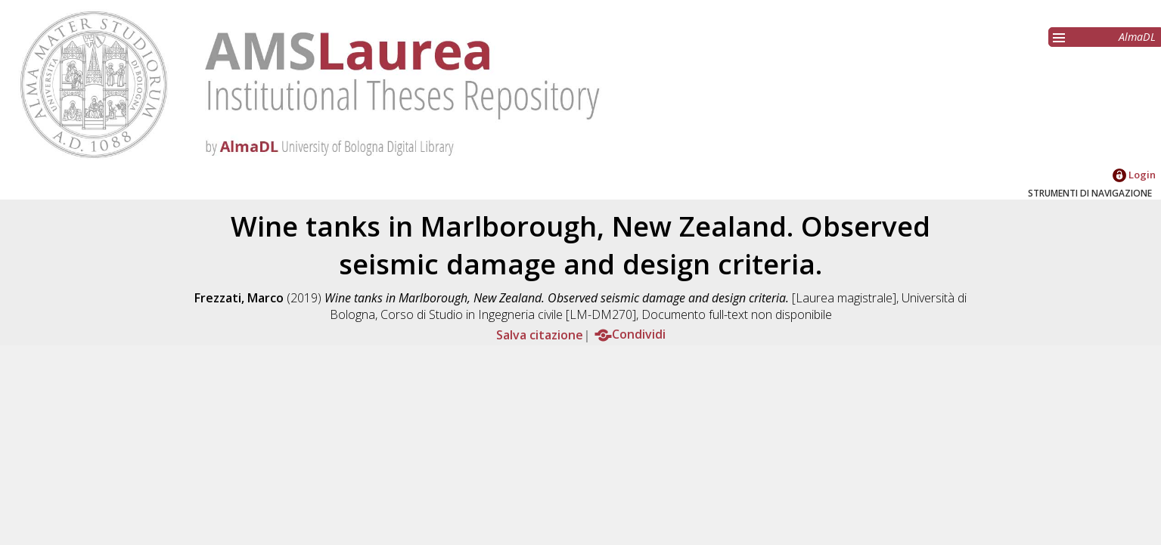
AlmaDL (1137, 36)
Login (1134, 174)
